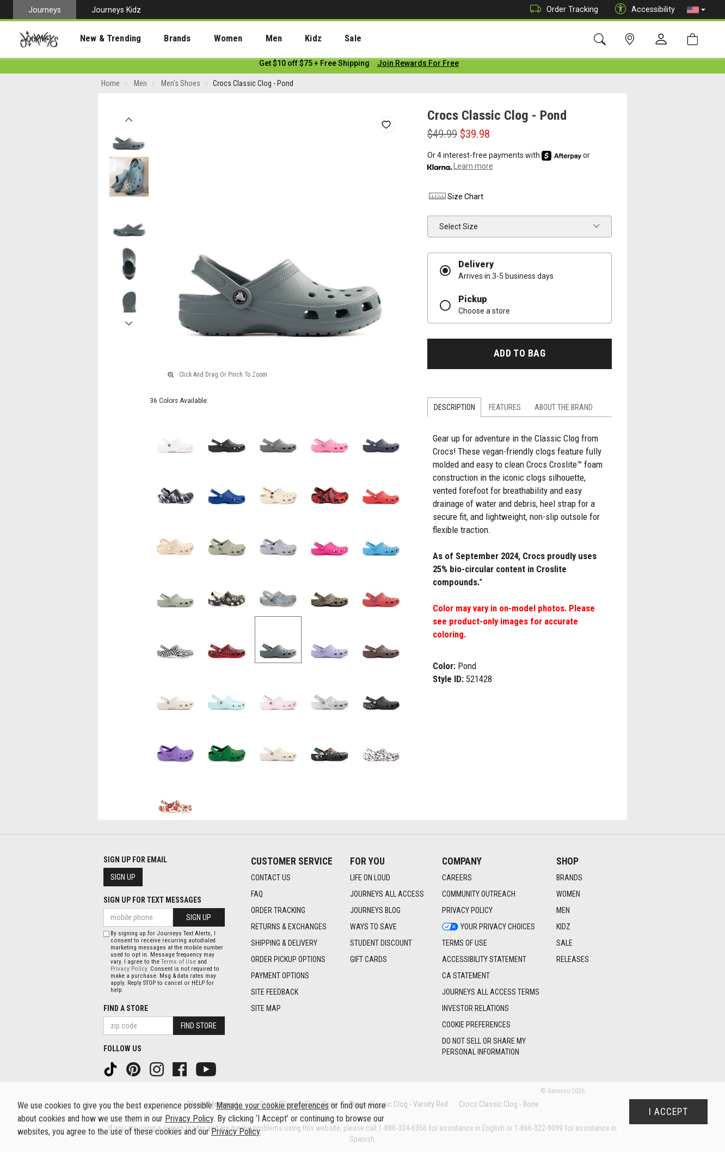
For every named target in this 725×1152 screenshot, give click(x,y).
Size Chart (455, 198)
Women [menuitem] (205, 39)
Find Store (199, 1025)
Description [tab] (454, 409)
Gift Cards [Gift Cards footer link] (368, 959)
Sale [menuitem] (314, 39)
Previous (129, 119)
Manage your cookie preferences (272, 1105)
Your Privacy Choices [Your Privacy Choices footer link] (488, 926)
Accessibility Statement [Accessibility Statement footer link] (484, 959)
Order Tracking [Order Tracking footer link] (278, 910)
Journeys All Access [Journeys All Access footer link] (387, 894)
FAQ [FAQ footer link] (257, 894)
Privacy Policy (128, 968)
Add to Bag (519, 355)
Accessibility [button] (642, 9)
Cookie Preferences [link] (476, 1024)
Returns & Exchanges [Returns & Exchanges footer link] (289, 926)
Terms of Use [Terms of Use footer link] (464, 943)
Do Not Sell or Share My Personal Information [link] (484, 1046)
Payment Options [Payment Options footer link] (280, 975)
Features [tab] (505, 409)
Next (129, 323)
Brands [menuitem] (160, 39)
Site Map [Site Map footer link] (266, 1008)
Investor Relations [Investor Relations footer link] (475, 1008)
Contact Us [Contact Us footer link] (271, 877)
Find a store (125, 1008)
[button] (696, 9)
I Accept (668, 1111)
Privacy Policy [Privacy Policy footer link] (467, 910)
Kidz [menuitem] (280, 39)
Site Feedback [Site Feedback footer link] (274, 992)
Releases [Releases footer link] (572, 959)
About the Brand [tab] (563, 409)
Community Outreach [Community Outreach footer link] (478, 894)
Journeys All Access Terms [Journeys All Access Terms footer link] (490, 992)
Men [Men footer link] (563, 910)
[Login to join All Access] (314, 65)
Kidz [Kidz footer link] (563, 926)
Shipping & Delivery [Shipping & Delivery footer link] (284, 943)
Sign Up (123, 877)
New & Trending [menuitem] (100, 39)
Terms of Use (178, 961)
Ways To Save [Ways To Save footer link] (373, 926)
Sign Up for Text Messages (152, 900)
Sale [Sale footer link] (564, 943)
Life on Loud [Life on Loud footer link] (370, 877)
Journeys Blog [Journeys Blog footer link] (375, 910)
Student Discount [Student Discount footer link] (381, 943)
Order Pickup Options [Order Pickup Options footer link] (288, 959)
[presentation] (101, 38)
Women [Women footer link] (568, 894)
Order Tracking (561, 9)
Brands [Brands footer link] (569, 877)
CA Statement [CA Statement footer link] (466, 975)
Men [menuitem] (245, 39)
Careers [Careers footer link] (457, 877)
